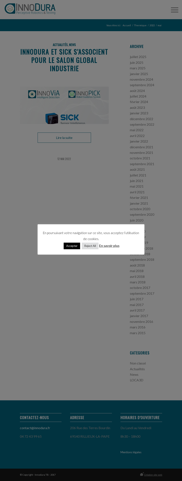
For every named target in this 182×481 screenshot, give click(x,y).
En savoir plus (109, 246)
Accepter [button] (72, 246)
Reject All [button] (90, 246)
